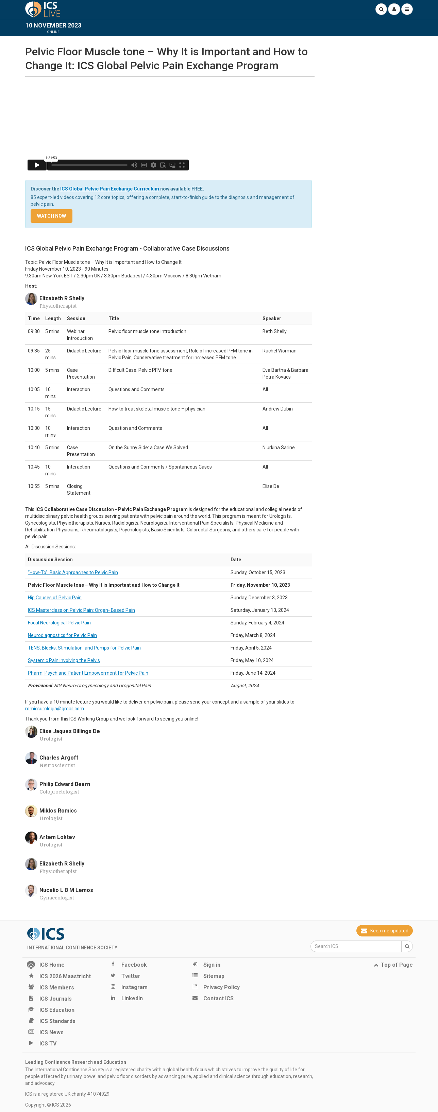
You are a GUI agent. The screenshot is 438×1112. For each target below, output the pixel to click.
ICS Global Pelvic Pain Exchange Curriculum (109, 189)
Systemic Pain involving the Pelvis (64, 660)
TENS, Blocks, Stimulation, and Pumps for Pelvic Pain (84, 648)
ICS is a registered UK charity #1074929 (67, 1094)
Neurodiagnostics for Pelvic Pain (62, 635)
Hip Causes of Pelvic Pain (55, 597)
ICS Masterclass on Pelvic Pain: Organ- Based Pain (81, 610)
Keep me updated (384, 930)
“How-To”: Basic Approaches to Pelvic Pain (73, 572)
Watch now (51, 216)
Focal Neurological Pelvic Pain (59, 622)
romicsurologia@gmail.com (54, 708)
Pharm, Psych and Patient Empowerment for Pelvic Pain (88, 673)
